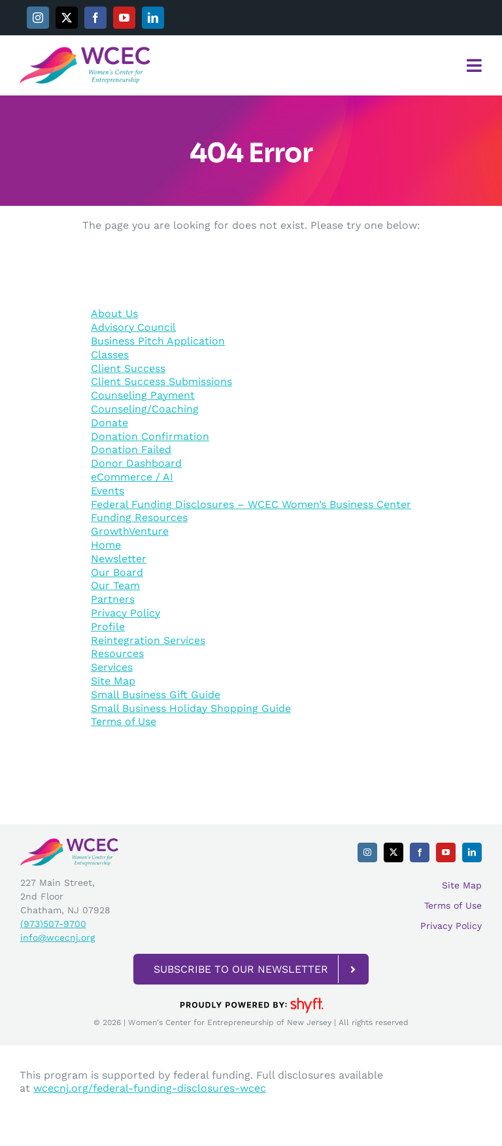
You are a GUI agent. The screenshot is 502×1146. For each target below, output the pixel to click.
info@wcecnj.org (57, 937)
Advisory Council (133, 327)
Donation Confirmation (150, 436)
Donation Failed (131, 449)
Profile (108, 626)
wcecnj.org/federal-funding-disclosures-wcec (149, 1088)
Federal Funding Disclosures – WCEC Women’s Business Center (251, 504)
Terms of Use (123, 721)
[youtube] (124, 18)
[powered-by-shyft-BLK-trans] (251, 996)
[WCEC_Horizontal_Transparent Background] (85, 50)
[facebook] (95, 18)
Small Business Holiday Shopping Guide (191, 708)
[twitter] (67, 18)
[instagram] (38, 18)
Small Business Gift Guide (155, 694)
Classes (110, 354)
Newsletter (118, 558)
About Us (114, 313)
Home (106, 545)
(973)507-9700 (53, 923)
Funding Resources (139, 517)
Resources (117, 653)
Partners (113, 599)
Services (112, 667)
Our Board (117, 572)
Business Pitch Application (158, 341)
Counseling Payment (143, 395)
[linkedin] (153, 18)
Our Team (115, 585)
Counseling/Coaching (145, 409)
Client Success (128, 368)
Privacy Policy (125, 613)
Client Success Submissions (161, 381)
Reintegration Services (148, 640)
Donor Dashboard (136, 463)
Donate (109, 422)
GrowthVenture (130, 531)
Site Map (113, 681)
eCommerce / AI (132, 477)
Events (107, 490)
